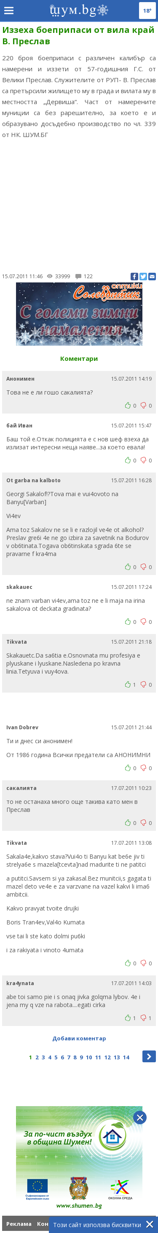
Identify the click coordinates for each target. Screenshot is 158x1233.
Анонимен (20, 378)
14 (126, 1057)
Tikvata (16, 641)
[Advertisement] (79, 204)
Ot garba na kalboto (33, 480)
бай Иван (19, 425)
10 (89, 1057)
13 (117, 1057)
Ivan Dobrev (22, 727)
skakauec (19, 587)
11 (98, 1057)
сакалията (21, 788)
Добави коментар (79, 1038)
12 (107, 1057)
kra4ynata (20, 983)
